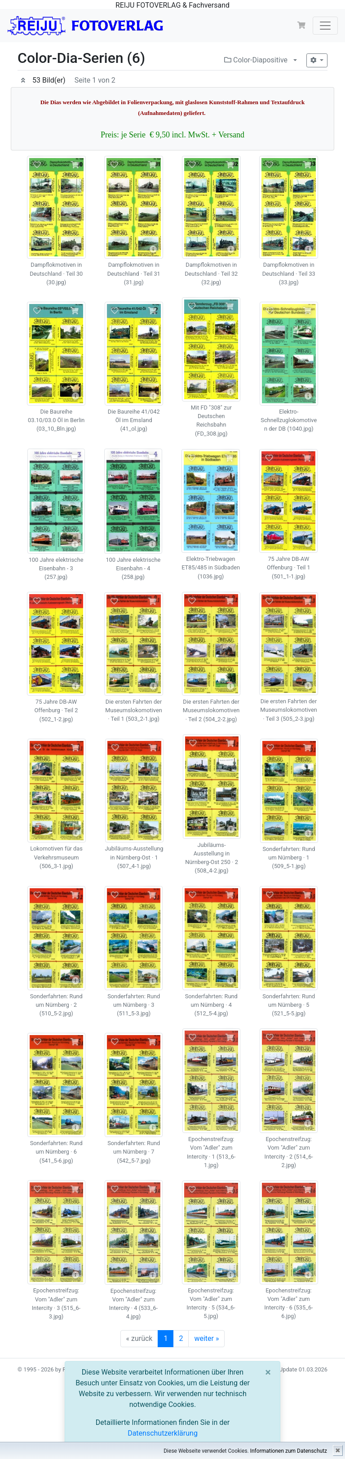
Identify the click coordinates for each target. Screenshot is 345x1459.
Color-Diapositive (256, 60)
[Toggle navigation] (325, 26)
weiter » (206, 1338)
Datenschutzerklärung (163, 1433)
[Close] (268, 1372)
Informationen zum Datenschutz (288, 1451)
